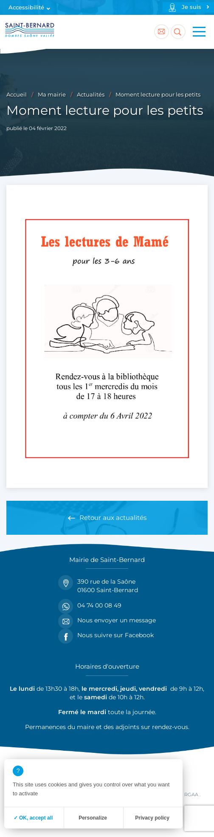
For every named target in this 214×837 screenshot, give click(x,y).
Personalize (93, 818)
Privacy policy (152, 818)
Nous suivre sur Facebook (106, 635)
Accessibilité (26, 7)
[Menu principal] (199, 32)
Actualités (90, 94)
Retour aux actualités (112, 518)
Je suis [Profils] (191, 7)
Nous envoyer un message (107, 620)
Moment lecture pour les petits (157, 94)
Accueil (16, 94)
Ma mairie (52, 94)
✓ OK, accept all (33, 818)
